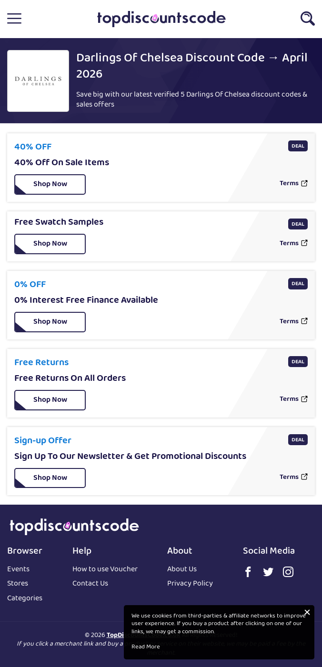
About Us (182, 570)
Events (18, 570)
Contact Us (90, 584)
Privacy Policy (190, 584)
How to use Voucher (105, 570)
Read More (145, 648)
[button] (14, 19)
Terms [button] (289, 184)
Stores (17, 584)
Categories (24, 599)
